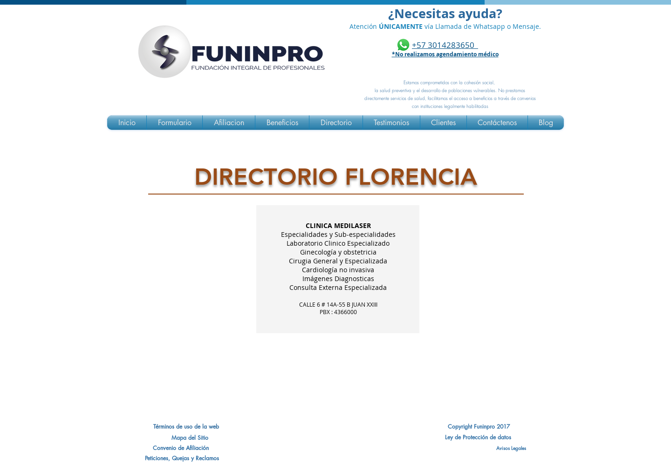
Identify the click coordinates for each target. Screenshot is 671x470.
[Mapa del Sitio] (189, 438)
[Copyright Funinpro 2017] (478, 426)
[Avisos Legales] (478, 448)
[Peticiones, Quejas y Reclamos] (181, 458)
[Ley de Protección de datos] (478, 437)
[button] (180, 448)
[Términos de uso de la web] (185, 426)
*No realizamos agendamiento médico (445, 54)
